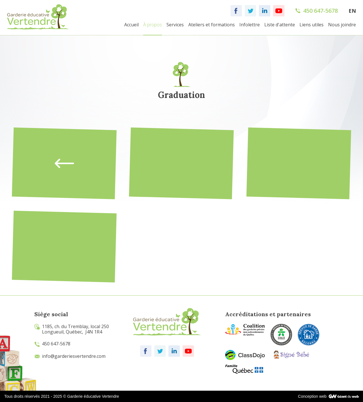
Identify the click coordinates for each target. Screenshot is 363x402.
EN (352, 10)
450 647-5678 (52, 344)
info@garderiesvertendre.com (69, 356)
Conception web (312, 396)
